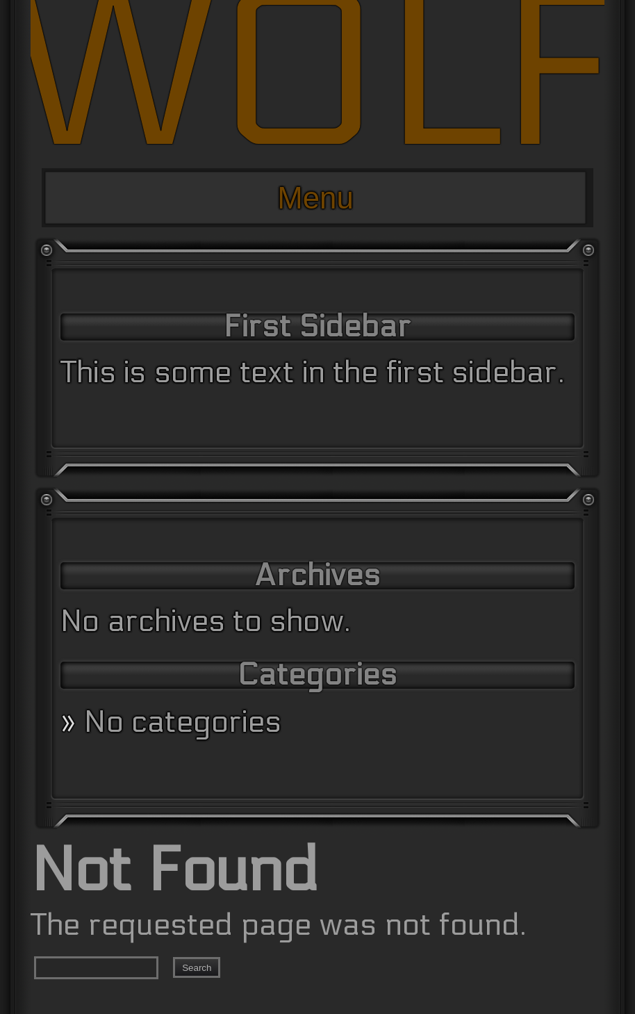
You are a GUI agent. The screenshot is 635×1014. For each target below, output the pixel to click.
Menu (315, 198)
